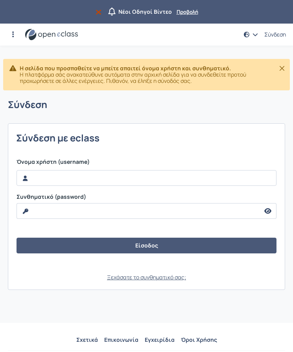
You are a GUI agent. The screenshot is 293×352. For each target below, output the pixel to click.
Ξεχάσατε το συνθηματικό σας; (146, 277)
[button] (13, 34)
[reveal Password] (138, 211)
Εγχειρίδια (160, 339)
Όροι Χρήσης (199, 339)
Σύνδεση (275, 34)
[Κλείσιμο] (282, 68)
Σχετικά (87, 339)
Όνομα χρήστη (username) (53, 162)
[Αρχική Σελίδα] (51, 34)
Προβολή (187, 12)
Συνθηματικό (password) (51, 197)
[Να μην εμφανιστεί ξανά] (100, 12)
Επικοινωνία (121, 339)
